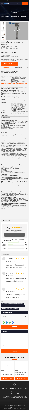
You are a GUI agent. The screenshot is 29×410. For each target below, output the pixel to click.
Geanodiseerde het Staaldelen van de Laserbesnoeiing (13, 306)
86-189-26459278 (24, 0)
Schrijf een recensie (14, 234)
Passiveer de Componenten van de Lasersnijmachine (12, 303)
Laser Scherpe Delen (14, 16)
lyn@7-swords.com (5, 0)
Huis (2, 16)
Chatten (25, 3)
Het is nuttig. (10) (11, 261)
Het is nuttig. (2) (11, 275)
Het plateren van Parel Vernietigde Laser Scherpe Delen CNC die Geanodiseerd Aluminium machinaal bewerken (21, 373)
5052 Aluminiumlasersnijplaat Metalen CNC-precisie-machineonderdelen (7, 373)
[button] (3, 39)
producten (6, 16)
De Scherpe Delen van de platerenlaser (10, 308)
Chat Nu (14, 326)
